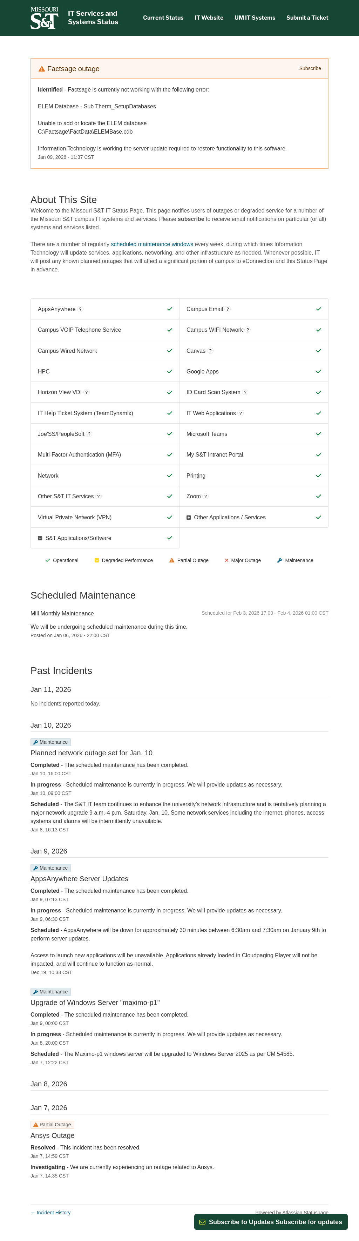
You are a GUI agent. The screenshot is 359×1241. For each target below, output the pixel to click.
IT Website (209, 17)
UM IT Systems (255, 17)
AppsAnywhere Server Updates (79, 879)
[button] (275, 1222)
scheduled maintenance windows (152, 244)
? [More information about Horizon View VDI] (86, 392)
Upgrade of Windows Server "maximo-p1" (95, 1002)
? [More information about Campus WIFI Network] (247, 330)
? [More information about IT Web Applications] (240, 413)
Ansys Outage (53, 1135)
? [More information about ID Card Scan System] (245, 392)
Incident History (50, 1212)
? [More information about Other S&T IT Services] (98, 496)
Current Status (163, 17)
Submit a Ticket (307, 17)
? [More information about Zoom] (205, 496)
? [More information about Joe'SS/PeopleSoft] (89, 434)
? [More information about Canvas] (210, 351)
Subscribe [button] (310, 68)
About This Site (64, 199)
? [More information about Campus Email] (227, 309)
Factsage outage (73, 69)
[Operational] (169, 309)
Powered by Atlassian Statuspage (291, 1212)
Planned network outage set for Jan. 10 (92, 753)
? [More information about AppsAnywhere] (80, 309)
